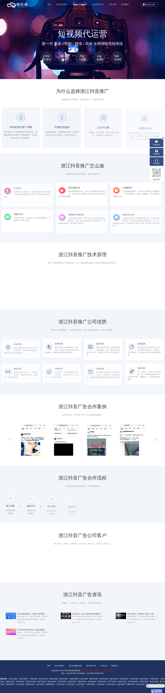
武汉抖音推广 (124, 679)
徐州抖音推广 (91, 684)
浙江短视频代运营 (80, 4)
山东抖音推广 (81, 684)
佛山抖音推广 (52, 681)
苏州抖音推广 (64, 679)
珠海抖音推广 (30, 684)
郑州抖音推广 (104, 679)
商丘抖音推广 (111, 684)
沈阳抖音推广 (82, 681)
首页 (49, 4)
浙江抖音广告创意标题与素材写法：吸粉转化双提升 (87, 631)
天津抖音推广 (134, 679)
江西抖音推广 (101, 684)
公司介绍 (112, 4)
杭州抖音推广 (44, 679)
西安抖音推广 (114, 679)
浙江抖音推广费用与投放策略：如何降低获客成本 (142, 631)
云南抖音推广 (121, 684)
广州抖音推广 (34, 679)
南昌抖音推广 (123, 681)
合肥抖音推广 (72, 681)
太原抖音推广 (20, 681)
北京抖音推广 (24, 679)
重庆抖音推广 (94, 679)
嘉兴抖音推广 (141, 684)
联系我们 (125, 4)
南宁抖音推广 (113, 681)
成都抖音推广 (10, 681)
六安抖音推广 (61, 684)
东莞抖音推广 (154, 679)
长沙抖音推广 (84, 679)
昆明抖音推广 (102, 681)
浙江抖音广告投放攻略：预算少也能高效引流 (142, 647)
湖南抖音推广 (50, 684)
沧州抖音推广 (71, 684)
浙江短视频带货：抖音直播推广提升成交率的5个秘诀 (32, 647)
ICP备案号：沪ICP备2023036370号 (90, 673)
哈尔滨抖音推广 (133, 681)
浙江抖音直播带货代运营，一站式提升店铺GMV (87, 647)
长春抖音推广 (10, 684)
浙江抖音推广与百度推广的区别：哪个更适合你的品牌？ (142, 615)
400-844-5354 (150, 5)
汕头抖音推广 (40, 684)
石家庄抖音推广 (31, 681)
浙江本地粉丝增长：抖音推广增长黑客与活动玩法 (32, 615)
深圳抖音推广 (54, 679)
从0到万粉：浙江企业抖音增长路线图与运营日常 (87, 615)
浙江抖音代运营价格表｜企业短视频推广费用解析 (32, 631)
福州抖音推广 (42, 681)
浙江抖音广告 (98, 4)
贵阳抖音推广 (144, 681)
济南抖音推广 (92, 681)
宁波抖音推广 (62, 681)
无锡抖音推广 (74, 679)
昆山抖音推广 (13, 679)
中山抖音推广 (20, 684)
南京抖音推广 (144, 679)
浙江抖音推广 (61, 4)
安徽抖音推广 (131, 684)
